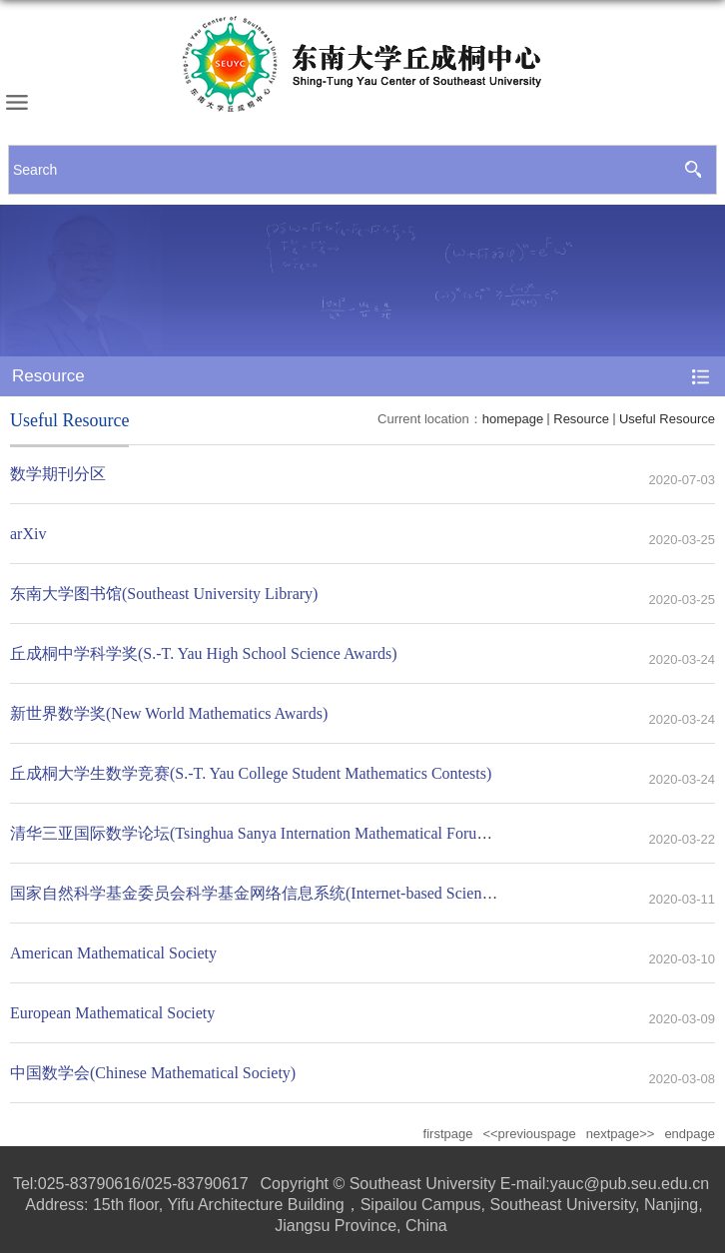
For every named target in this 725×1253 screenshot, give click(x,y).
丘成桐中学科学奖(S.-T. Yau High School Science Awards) (203, 653)
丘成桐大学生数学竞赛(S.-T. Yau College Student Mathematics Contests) (250, 773)
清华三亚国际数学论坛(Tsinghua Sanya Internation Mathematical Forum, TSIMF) (279, 833)
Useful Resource (667, 418)
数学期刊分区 (58, 473)
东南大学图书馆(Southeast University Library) (164, 593)
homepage (512, 418)
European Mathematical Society (112, 1012)
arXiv (28, 533)
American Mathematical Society (113, 952)
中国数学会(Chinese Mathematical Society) (153, 1072)
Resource (581, 418)
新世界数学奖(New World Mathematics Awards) (169, 713)
